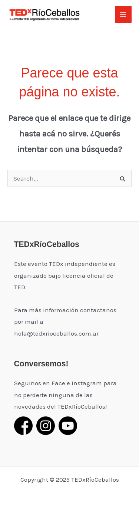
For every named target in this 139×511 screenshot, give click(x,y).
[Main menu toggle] (123, 14)
